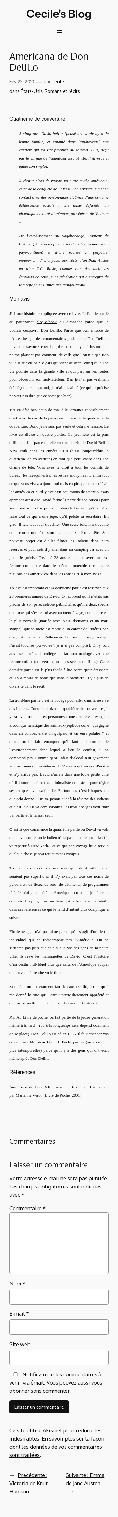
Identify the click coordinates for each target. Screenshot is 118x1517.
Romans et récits (62, 91)
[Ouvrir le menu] (59, 31)
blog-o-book (47, 321)
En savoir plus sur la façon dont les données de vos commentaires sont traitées (56, 1446)
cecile (58, 81)
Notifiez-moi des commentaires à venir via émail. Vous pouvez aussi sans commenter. (55, 1382)
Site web (20, 1344)
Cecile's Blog (59, 13)
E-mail (19, 1313)
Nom (17, 1283)
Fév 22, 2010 (21, 81)
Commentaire (27, 1208)
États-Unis (31, 91)
